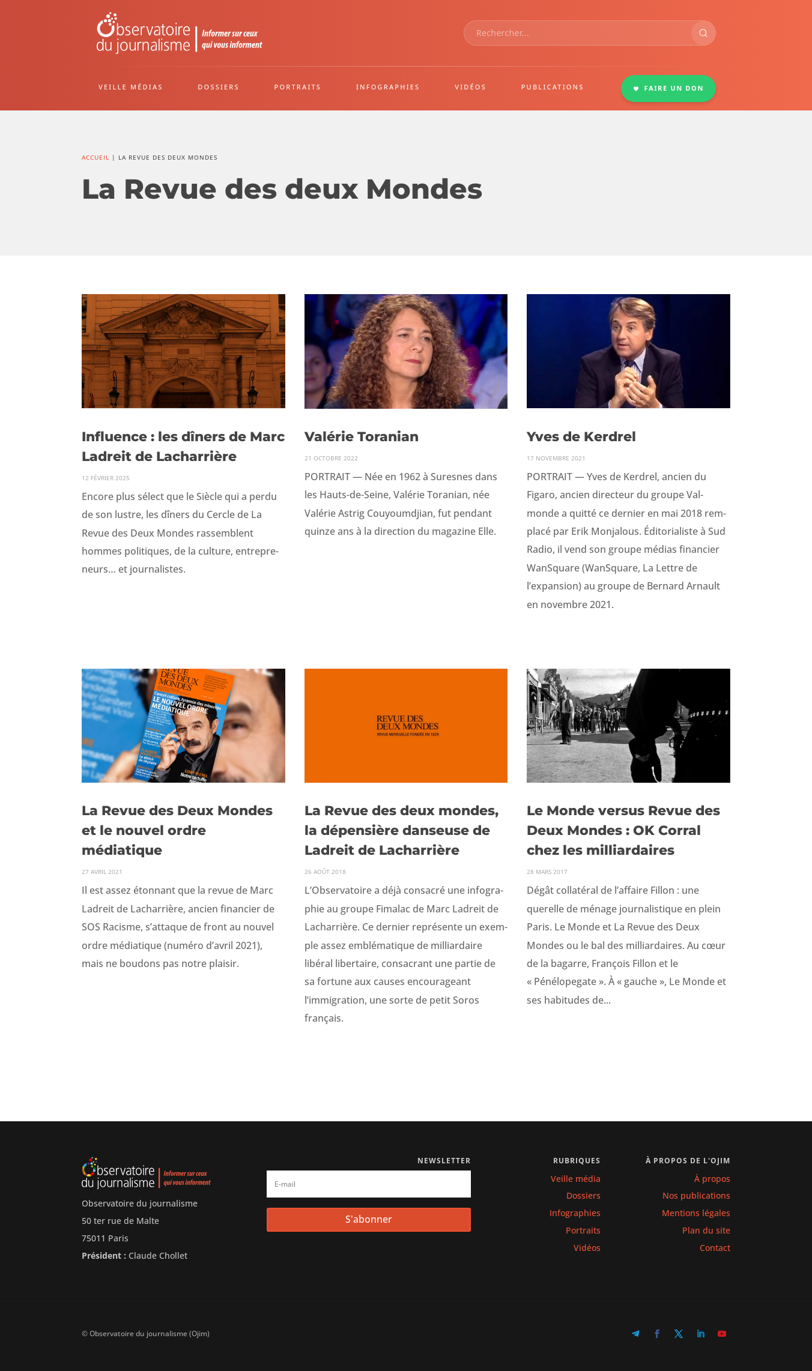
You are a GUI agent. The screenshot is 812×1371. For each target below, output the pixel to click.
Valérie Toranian (361, 437)
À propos (712, 1178)
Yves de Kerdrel (581, 437)
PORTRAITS (298, 86)
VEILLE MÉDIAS (130, 86)
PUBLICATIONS (552, 86)
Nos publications (696, 1195)
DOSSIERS (218, 86)
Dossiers (583, 1195)
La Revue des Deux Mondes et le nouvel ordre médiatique (177, 830)
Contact (715, 1247)
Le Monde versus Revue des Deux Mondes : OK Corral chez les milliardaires (623, 830)
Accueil (95, 157)
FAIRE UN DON (668, 87)
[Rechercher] (703, 33)
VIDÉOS (470, 86)
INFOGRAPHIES (388, 86)
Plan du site (706, 1230)
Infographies (575, 1213)
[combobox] (577, 33)
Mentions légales (696, 1213)
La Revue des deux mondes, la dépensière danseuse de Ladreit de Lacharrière (401, 830)
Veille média (576, 1178)
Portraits (583, 1230)
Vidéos (587, 1247)
